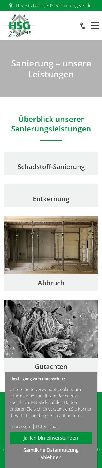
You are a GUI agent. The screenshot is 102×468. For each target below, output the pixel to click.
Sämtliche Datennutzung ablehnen (51, 454)
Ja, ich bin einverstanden (51, 438)
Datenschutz (48, 426)
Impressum (20, 426)
